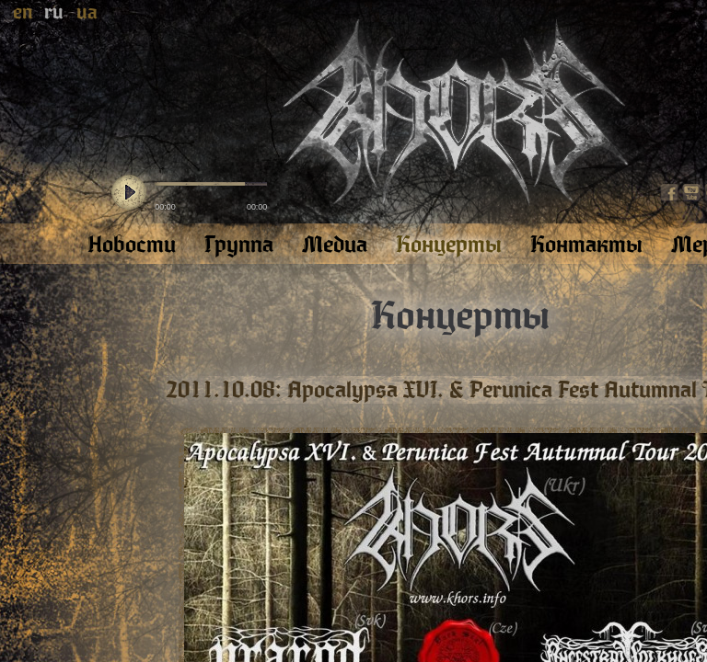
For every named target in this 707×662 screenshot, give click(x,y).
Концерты (460, 316)
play (128, 193)
